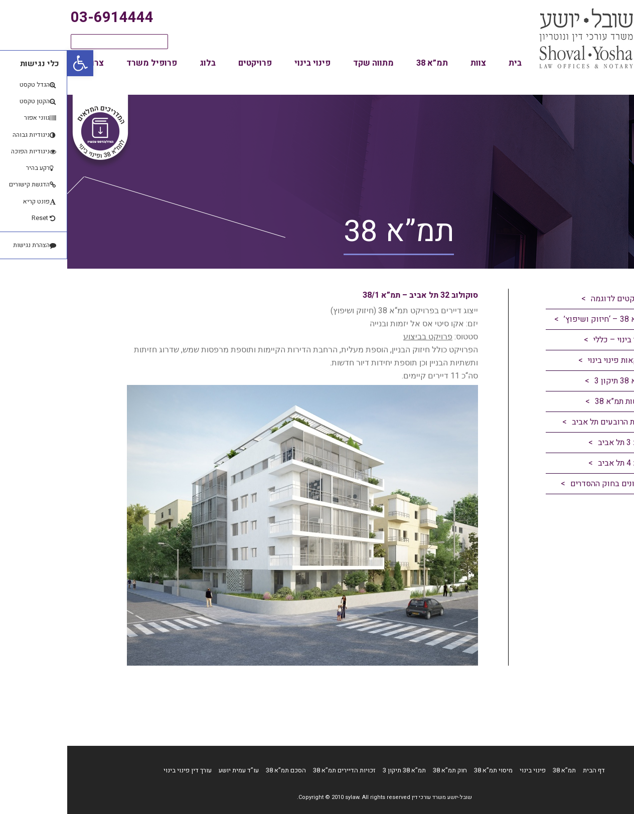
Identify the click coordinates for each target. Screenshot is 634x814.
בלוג (140, 63)
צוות (411, 63)
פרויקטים (188, 63)
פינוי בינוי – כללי (553, 340)
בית (447, 63)
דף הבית (527, 770)
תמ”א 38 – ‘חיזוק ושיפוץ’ (539, 319)
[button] (13, 63)
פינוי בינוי (245, 63)
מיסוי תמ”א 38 (426, 770)
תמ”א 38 (365, 63)
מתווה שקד (306, 63)
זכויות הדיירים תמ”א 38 (277, 770)
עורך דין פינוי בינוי (120, 770)
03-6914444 (45, 18)
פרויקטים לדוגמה (552, 299)
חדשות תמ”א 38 (554, 401)
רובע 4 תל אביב (556, 463)
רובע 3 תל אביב (556, 443)
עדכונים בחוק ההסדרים (542, 484)
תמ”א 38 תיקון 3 (554, 381)
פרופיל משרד (84, 63)
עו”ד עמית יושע (171, 770)
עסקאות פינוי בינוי (551, 360)
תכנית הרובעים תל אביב (543, 422)
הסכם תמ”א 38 (219, 770)
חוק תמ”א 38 (383, 770)
